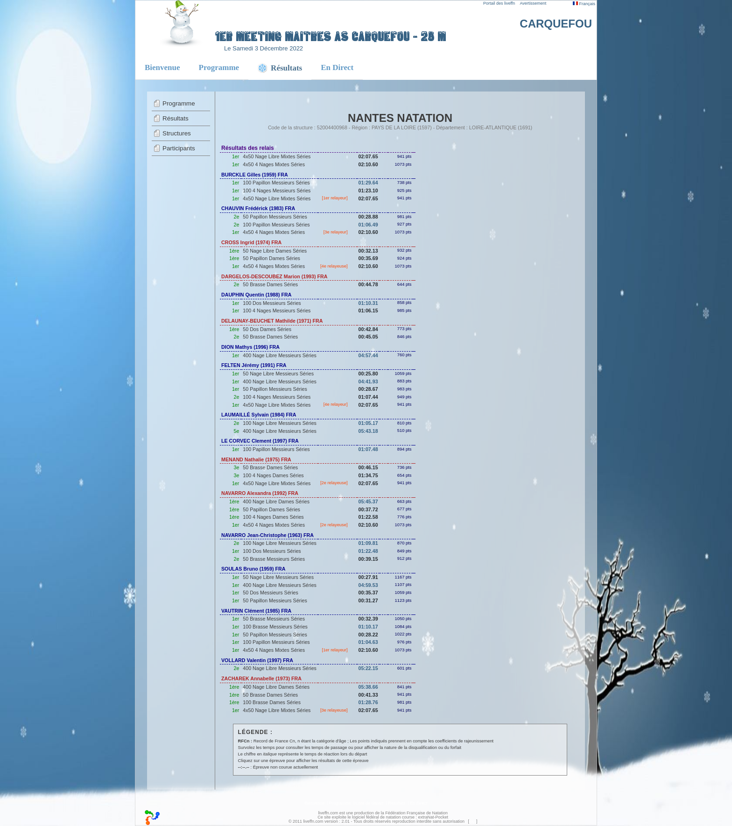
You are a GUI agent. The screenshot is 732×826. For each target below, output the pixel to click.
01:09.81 (368, 543)
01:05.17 (368, 423)
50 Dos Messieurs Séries (270, 592)
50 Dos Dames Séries (267, 329)
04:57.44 (368, 355)
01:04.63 (368, 642)
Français (584, 3)
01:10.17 (368, 626)
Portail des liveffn (499, 3)
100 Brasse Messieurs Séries (275, 626)
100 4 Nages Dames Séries (273, 475)
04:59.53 (368, 585)
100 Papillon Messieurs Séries (276, 182)
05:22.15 (368, 668)
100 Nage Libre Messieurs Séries (280, 423)
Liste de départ (370, 803)
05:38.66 (368, 687)
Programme (219, 67)
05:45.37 (368, 501)
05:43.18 (368, 431)
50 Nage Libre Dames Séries (275, 251)
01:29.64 (368, 182)
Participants (178, 148)
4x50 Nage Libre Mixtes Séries (276, 156)
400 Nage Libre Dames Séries (276, 501)
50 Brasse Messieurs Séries (274, 559)
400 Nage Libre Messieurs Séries (280, 355)
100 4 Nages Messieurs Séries (276, 190)
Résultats (175, 118)
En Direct (337, 67)
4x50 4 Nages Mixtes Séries (274, 164)
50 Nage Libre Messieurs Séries (278, 373)
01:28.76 (368, 702)
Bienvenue (162, 67)
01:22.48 (368, 551)
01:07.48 (368, 449)
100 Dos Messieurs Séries (272, 303)
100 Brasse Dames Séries (272, 702)
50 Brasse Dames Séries (270, 284)
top (472, 821)
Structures (176, 133)
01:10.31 (368, 303)
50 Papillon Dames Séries (271, 258)
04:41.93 (368, 381)
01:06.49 (368, 224)
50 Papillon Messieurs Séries (275, 216)
